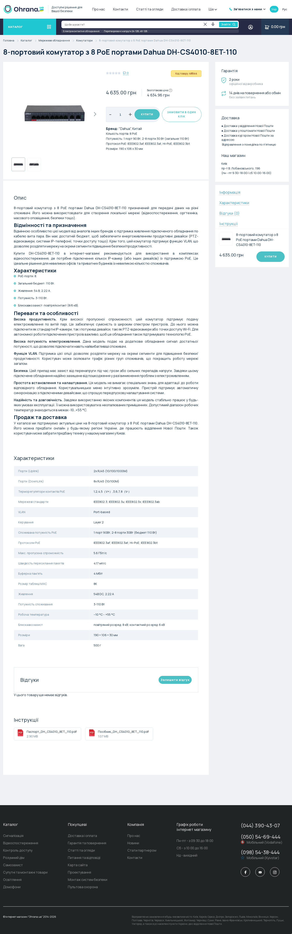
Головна (12, 40)
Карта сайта (78, 865)
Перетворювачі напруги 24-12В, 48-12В (125, 31)
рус (284, 9)
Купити (147, 114)
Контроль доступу (17, 850)
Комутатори (87, 40)
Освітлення (12, 880)
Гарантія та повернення (87, 843)
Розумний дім (13, 858)
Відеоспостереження (20, 843)
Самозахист (13, 865)
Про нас (98, 9)
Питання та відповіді (84, 858)
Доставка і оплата (185, 9)
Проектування (79, 872)
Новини (133, 843)
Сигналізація (13, 836)
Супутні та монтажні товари (25, 872)
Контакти (120, 9)
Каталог (30, 40)
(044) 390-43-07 (260, 825)
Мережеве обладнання (57, 40)
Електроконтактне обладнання (81, 31)
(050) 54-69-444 (260, 836)
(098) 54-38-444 (260, 852)
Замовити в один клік (181, 114)
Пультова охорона (83, 887)
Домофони (12, 887)
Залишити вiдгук (175, 680)
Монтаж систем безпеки (87, 880)
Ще (213, 9)
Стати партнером (141, 850)
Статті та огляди (149, 9)
